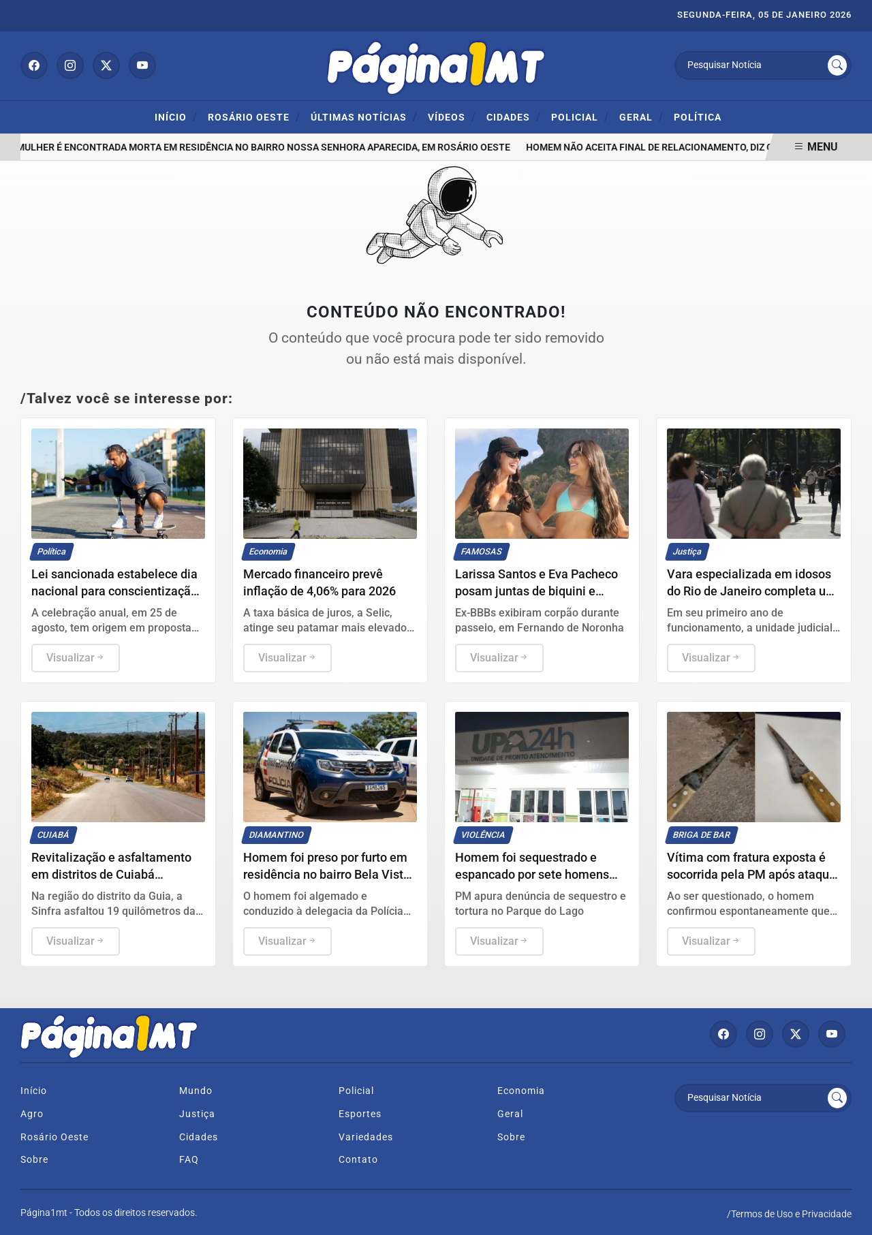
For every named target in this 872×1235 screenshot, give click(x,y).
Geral (641, 116)
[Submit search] (837, 65)
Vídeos (452, 116)
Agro (32, 1114)
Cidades (513, 116)
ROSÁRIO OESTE (254, 116)
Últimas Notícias (364, 116)
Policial (580, 116)
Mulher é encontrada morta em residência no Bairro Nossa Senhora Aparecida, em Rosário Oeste (266, 147)
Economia (521, 1091)
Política (697, 117)
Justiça (197, 1114)
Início (176, 116)
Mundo (196, 1091)
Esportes (360, 1114)
